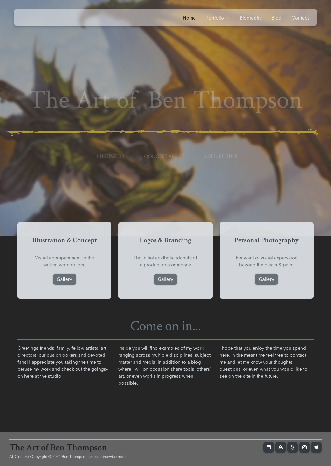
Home (189, 17)
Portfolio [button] (218, 17)
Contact (300, 17)
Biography (251, 17)
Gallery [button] (64, 280)
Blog (276, 17)
